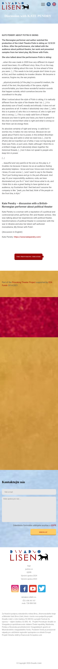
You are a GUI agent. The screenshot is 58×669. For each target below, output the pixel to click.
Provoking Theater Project (24, 282)
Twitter (42, 588)
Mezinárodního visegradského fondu (16, 630)
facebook (24, 588)
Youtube (33, 588)
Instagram (15, 588)
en (54, 4)
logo (29, 566)
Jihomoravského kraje (47, 614)
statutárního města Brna (27, 614)
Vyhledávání (49, 4)
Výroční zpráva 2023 (29, 579)
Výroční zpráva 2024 (29, 576)
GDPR (53, 525)
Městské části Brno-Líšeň (13, 616)
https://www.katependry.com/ (27, 237)
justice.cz (29, 569)
